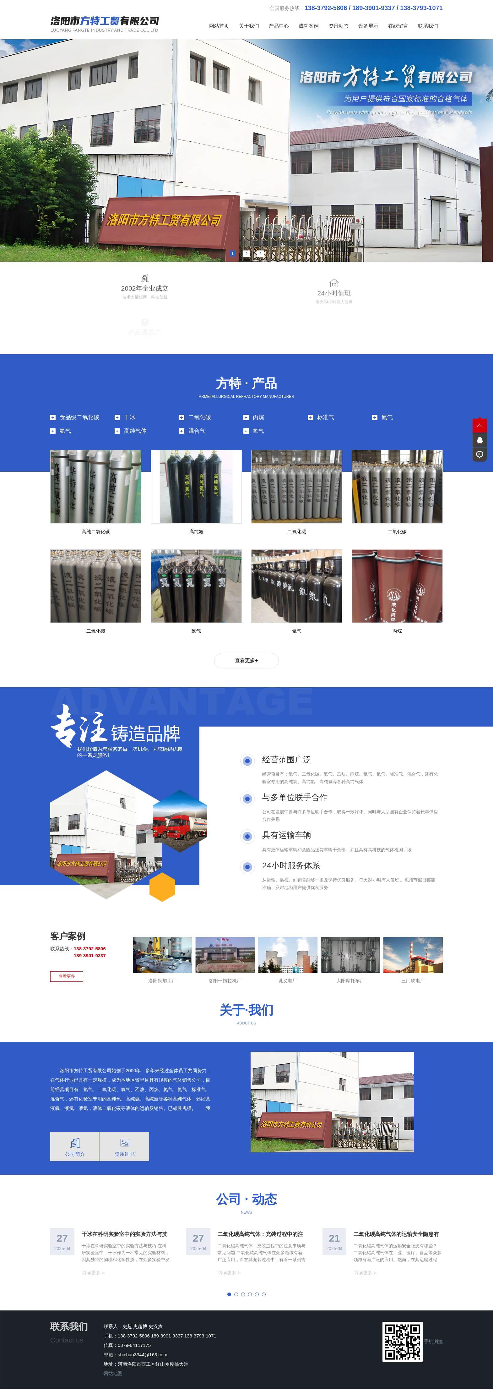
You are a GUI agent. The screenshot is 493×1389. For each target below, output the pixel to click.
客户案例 (67, 922)
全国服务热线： (356, 7)
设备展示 (368, 26)
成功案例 (309, 26)
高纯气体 (135, 417)
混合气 (196, 417)
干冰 (129, 403)
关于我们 (249, 26)
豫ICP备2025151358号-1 (188, 1381)
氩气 (65, 417)
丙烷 (258, 403)
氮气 (387, 403)
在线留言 (398, 26)
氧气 (258, 417)
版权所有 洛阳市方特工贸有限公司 (252, 1381)
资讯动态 (338, 26)
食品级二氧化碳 (79, 403)
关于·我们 (246, 996)
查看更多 (67, 962)
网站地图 (113, 1359)
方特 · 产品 (246, 369)
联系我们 (428, 26)
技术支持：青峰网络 (310, 1381)
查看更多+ (246, 646)
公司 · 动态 (246, 1185)
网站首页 (219, 26)
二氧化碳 (199, 403)
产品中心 (279, 26)
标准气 (325, 403)
